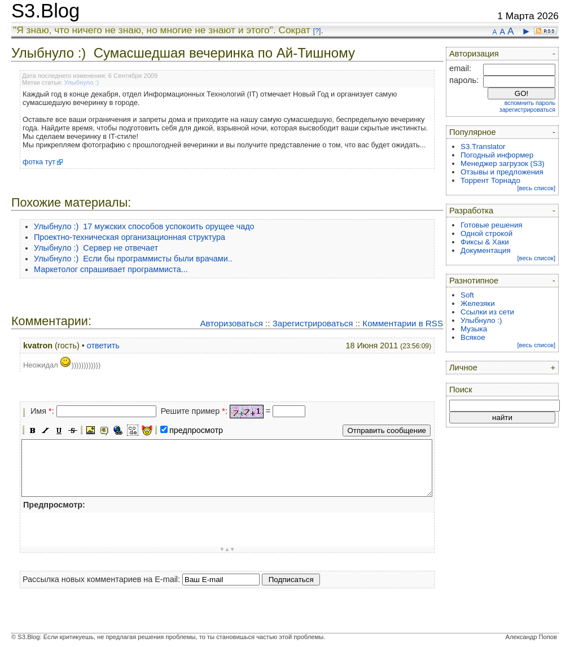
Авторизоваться (231, 323)
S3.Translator (483, 146)
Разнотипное (473, 280)
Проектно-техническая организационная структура (129, 237)
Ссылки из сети (487, 312)
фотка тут (39, 162)
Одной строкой (486, 233)
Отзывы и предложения (502, 172)
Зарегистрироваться (313, 323)
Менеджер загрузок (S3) (503, 163)
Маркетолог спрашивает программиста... (111, 269)
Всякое (473, 337)
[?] (317, 31)
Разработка (471, 210)
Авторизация (474, 53)
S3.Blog (45, 10)
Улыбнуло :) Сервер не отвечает (96, 247)
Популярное (472, 132)
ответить (103, 345)
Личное (463, 367)
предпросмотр (196, 430)
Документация (486, 250)
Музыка (474, 329)
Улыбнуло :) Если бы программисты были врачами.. (133, 258)
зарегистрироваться (527, 109)
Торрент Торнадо (490, 180)
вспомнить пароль (530, 102)
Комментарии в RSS (402, 323)
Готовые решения (492, 225)
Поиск (460, 389)
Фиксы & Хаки (485, 242)
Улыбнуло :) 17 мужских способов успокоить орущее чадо (144, 226)
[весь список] (536, 188)
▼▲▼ (227, 549)
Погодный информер (497, 155)
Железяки (478, 303)
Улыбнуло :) (81, 82)
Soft (467, 295)
